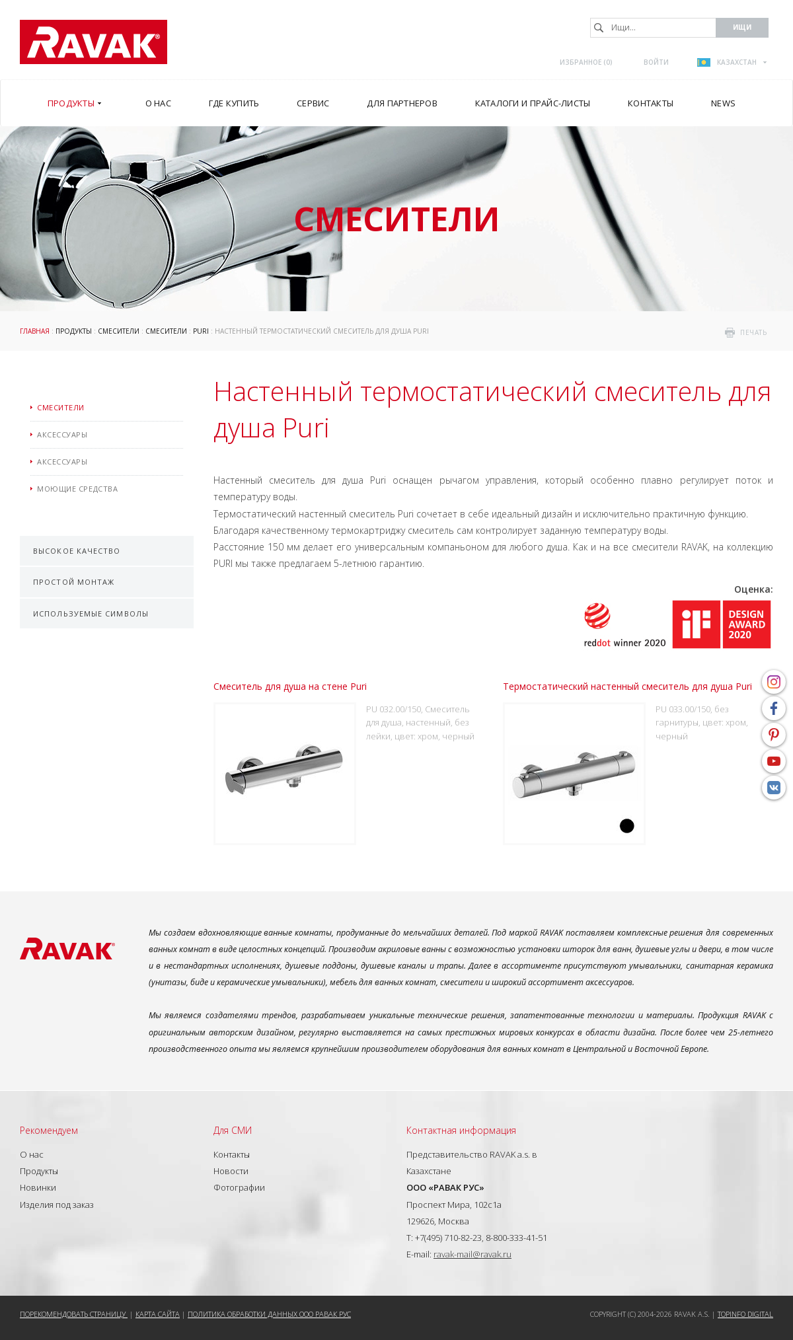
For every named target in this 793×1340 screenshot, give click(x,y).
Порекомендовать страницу (74, 1314)
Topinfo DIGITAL (745, 1314)
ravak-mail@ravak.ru (472, 1254)
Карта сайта (157, 1314)
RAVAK (93, 42)
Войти (656, 62)
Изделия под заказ (57, 1204)
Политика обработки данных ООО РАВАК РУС (269, 1314)
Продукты (74, 331)
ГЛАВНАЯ (35, 331)
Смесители (118, 331)
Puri (201, 331)
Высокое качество (77, 551)
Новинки (38, 1187)
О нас (32, 1154)
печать (753, 332)
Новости (230, 1171)
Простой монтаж (73, 582)
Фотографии (239, 1187)
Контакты (231, 1154)
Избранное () (586, 62)
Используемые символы (91, 613)
